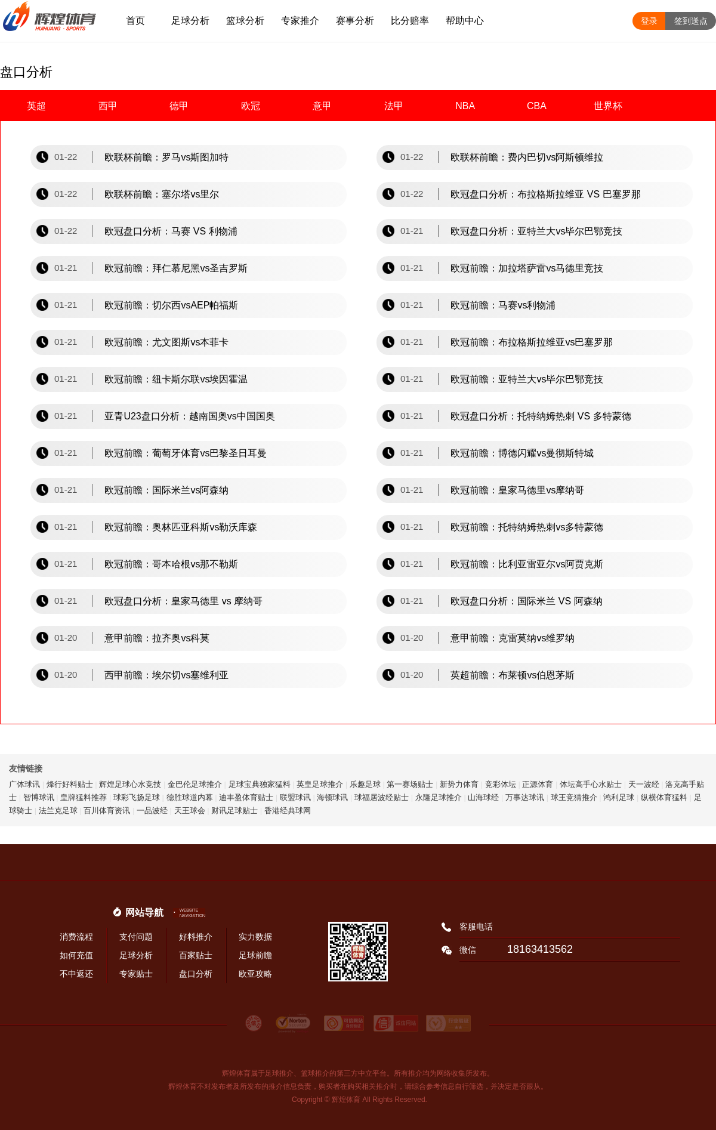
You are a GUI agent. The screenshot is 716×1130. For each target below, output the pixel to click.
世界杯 (608, 106)
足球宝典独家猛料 (260, 784)
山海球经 (483, 797)
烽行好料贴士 (70, 784)
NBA (465, 106)
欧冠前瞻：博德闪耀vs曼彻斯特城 (522, 453)
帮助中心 (465, 21)
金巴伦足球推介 (195, 784)
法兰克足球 (58, 810)
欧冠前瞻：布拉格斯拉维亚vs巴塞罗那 (531, 342)
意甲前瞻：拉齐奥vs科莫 (156, 638)
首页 (135, 21)
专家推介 (300, 21)
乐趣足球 (365, 784)
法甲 (393, 106)
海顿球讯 (332, 797)
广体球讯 (24, 784)
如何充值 (76, 955)
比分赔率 (410, 21)
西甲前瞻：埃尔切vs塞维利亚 (166, 675)
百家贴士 (195, 955)
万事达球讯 (524, 797)
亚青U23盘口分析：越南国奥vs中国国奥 (189, 416)
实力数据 (255, 936)
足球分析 (190, 21)
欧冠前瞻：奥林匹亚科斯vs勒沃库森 (180, 527)
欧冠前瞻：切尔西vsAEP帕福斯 (171, 305)
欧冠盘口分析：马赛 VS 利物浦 (170, 231)
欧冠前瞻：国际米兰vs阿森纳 (166, 490)
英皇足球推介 (320, 784)
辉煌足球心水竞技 (130, 784)
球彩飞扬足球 (136, 797)
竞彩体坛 (500, 784)
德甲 (179, 106)
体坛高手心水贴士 (591, 784)
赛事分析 (355, 21)
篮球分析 (245, 21)
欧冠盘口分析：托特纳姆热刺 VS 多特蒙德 (540, 416)
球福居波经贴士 (381, 797)
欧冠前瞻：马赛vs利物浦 (502, 305)
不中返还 (76, 973)
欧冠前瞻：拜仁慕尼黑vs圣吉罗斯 (176, 268)
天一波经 (643, 784)
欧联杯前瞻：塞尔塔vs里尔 (161, 194)
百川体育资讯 (107, 810)
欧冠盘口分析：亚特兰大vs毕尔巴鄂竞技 (536, 231)
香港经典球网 (287, 810)
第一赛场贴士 (410, 784)
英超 (36, 106)
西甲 (108, 106)
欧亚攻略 (255, 973)
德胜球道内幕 (189, 797)
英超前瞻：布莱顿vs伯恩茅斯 (512, 675)
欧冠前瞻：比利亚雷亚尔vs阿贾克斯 (526, 564)
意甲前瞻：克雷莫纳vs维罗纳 (512, 638)
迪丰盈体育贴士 (246, 797)
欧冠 (250, 106)
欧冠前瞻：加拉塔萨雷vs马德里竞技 (526, 268)
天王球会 (189, 810)
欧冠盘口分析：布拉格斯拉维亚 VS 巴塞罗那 (545, 194)
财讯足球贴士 (234, 810)
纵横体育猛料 (664, 797)
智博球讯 (38, 797)
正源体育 (537, 784)
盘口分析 (195, 973)
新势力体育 (459, 784)
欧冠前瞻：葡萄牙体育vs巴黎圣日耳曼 (185, 453)
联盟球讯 (295, 797)
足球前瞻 (255, 955)
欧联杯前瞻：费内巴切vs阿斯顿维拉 (526, 157)
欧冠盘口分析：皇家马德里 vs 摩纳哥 (183, 601)
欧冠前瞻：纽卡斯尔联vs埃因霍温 (176, 379)
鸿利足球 (618, 797)
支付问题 (136, 936)
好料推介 (195, 936)
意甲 (322, 106)
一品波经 (152, 810)
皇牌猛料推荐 (83, 797)
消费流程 (76, 936)
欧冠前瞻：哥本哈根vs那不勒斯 (171, 564)
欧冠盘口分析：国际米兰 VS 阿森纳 (526, 601)
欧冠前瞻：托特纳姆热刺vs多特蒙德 (526, 527)
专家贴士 (136, 973)
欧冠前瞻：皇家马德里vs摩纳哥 (517, 490)
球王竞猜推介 (574, 797)
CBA (537, 106)
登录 (649, 21)
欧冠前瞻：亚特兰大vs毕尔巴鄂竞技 (526, 379)
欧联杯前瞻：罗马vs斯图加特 (166, 157)
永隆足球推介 (438, 797)
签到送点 (691, 21)
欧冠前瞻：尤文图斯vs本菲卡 (166, 342)
